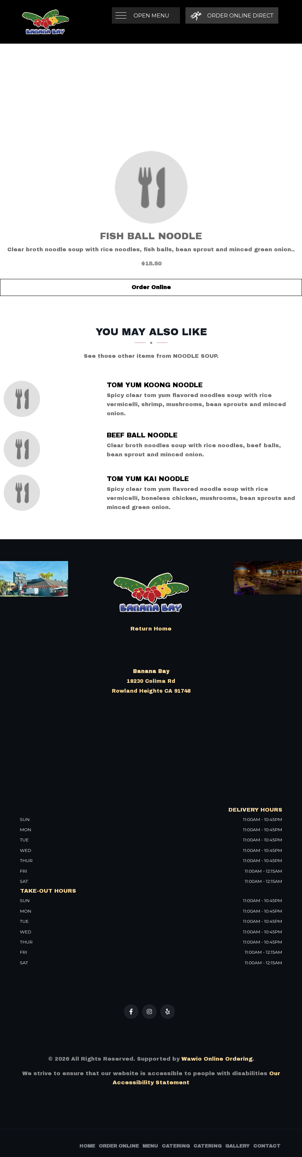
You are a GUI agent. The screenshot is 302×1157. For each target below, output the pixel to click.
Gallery (237, 1146)
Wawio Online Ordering (216, 1059)
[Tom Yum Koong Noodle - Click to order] (24, 399)
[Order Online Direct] (231, 15)
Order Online (151, 287)
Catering (176, 1146)
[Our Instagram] (149, 1011)
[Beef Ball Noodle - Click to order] (24, 449)
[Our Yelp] (167, 1011)
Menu (150, 1146)
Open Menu (151, 15)
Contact (267, 1146)
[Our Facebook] (131, 1011)
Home (87, 1146)
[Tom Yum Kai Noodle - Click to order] (24, 493)
